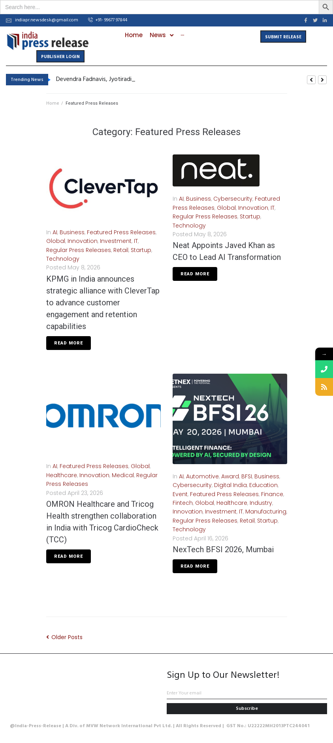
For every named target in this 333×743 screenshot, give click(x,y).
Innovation (83, 241)
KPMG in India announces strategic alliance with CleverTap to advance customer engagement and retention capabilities (103, 302)
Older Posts (64, 637)
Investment (116, 241)
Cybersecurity (232, 199)
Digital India (230, 485)
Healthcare (61, 475)
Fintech (183, 503)
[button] (107, 20)
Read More (68, 343)
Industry (261, 503)
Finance (272, 494)
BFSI (246, 476)
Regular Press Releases (78, 250)
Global (55, 241)
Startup (141, 250)
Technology (62, 259)
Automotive (202, 476)
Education (263, 485)
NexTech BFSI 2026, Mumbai (223, 549)
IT (136, 241)
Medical (123, 475)
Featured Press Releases (121, 232)
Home (52, 103)
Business (72, 232)
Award (230, 476)
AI (55, 232)
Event (180, 494)
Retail (120, 250)
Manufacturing (265, 511)
